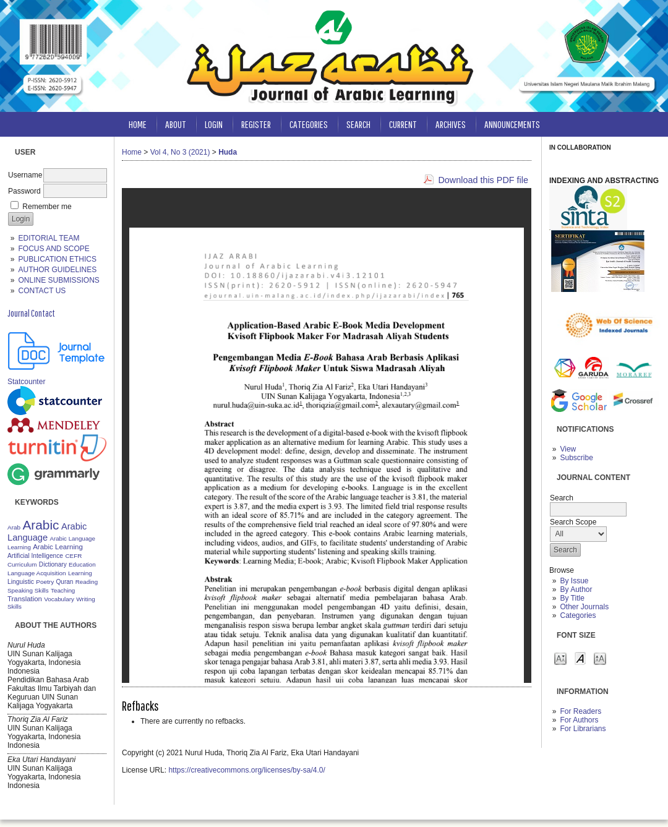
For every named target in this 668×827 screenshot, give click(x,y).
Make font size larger (600, 658)
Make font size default (580, 658)
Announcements (512, 124)
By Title (572, 598)
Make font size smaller (560, 658)
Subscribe (576, 457)
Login (214, 124)
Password (24, 191)
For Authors (579, 720)
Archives (450, 124)
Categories (578, 615)
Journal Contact (31, 313)
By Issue (574, 580)
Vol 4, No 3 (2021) (180, 152)
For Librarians (583, 728)
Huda (227, 152)
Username (25, 175)
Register (256, 124)
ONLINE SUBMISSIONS (58, 280)
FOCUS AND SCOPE (53, 248)
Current (403, 124)
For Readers (580, 711)
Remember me (46, 206)
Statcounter (26, 381)
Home (138, 124)
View (568, 449)
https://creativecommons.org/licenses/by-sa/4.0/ (246, 770)
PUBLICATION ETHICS (57, 259)
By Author (576, 589)
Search (358, 124)
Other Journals (584, 606)
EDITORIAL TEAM (48, 238)
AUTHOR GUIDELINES (57, 269)
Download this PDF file (483, 180)
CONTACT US (42, 290)
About (175, 124)
